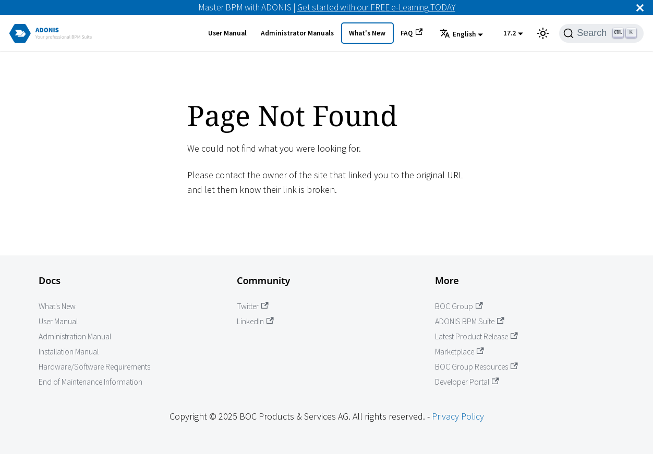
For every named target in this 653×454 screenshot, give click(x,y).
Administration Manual (75, 336)
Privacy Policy (458, 416)
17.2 (509, 33)
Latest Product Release (476, 336)
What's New (367, 33)
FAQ (411, 33)
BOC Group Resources (476, 367)
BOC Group (459, 306)
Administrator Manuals (297, 33)
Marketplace (459, 352)
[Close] (640, 7)
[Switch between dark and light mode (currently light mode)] (543, 33)
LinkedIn (255, 321)
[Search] (601, 33)
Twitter (253, 306)
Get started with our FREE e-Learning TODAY (376, 7)
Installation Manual (69, 352)
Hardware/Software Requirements (94, 367)
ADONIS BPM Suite (469, 321)
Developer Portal (467, 382)
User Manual (227, 33)
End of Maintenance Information (90, 382)
